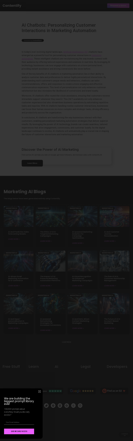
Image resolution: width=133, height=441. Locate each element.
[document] (66, 220)
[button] (39, 391)
